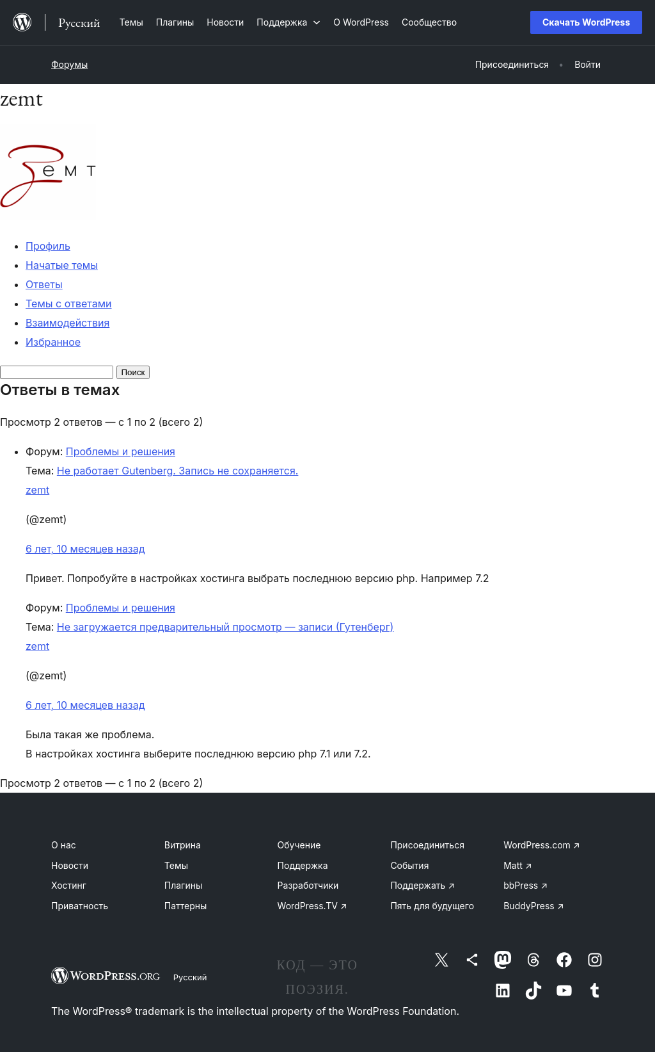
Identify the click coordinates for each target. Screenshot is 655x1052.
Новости (69, 865)
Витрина (182, 844)
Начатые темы (62, 265)
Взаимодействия (67, 322)
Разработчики (308, 885)
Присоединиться (427, 844)
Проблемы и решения (120, 451)
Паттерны (185, 905)
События (409, 865)
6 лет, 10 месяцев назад (85, 548)
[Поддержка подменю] (288, 22)
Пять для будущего (432, 905)
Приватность (79, 905)
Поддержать (422, 885)
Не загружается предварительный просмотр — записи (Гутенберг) (225, 626)
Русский (190, 977)
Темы (176, 865)
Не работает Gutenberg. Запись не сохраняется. (178, 470)
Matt (517, 865)
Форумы (69, 64)
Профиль (48, 245)
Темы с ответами (69, 303)
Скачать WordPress (586, 22)
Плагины (183, 885)
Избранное (53, 342)
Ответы (44, 284)
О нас (63, 844)
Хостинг (68, 885)
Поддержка (303, 865)
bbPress (525, 885)
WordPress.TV (312, 905)
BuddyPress (533, 905)
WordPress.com (541, 844)
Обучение (299, 844)
